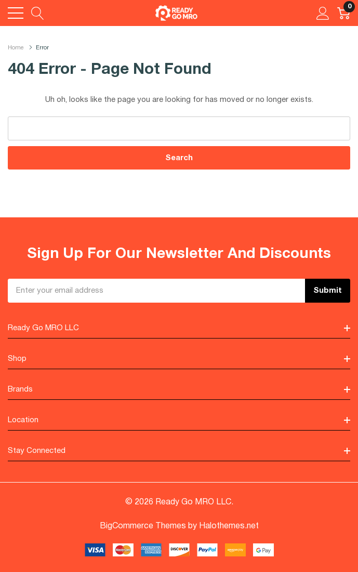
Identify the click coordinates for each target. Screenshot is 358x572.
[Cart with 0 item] (343, 13)
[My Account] (322, 13)
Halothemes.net (229, 526)
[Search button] (37, 13)
